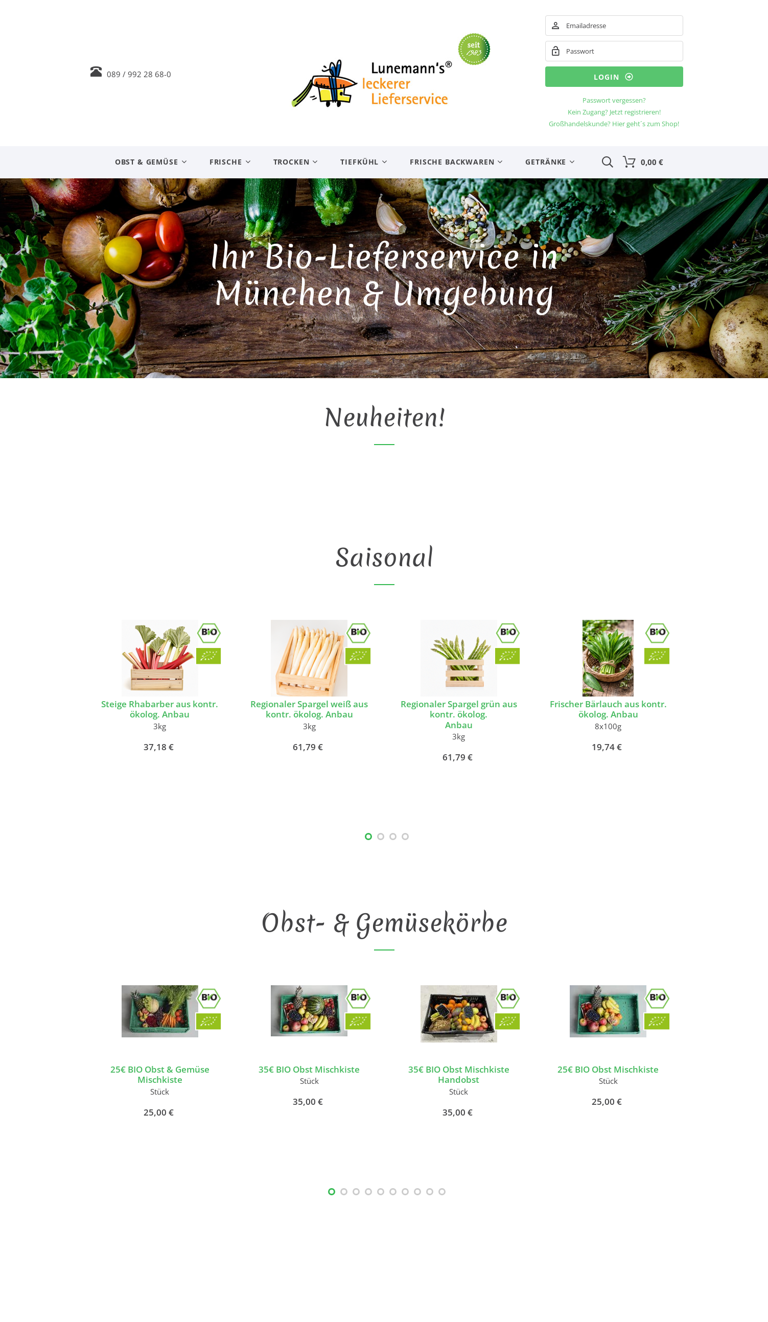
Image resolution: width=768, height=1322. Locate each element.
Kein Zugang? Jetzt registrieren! (614, 112)
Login (614, 76)
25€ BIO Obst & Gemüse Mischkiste (160, 1074)
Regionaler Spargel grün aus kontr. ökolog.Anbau (459, 714)
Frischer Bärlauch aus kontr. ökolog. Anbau (608, 709)
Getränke (545, 162)
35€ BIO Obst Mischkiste (309, 1069)
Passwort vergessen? (614, 100)
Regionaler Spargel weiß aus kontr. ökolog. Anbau (309, 709)
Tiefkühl (359, 162)
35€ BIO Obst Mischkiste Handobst (458, 1074)
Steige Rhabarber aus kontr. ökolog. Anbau (159, 709)
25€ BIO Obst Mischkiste (608, 1069)
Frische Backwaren (452, 162)
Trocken (291, 162)
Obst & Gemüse (146, 162)
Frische (226, 162)
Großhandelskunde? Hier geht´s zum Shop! (614, 123)
